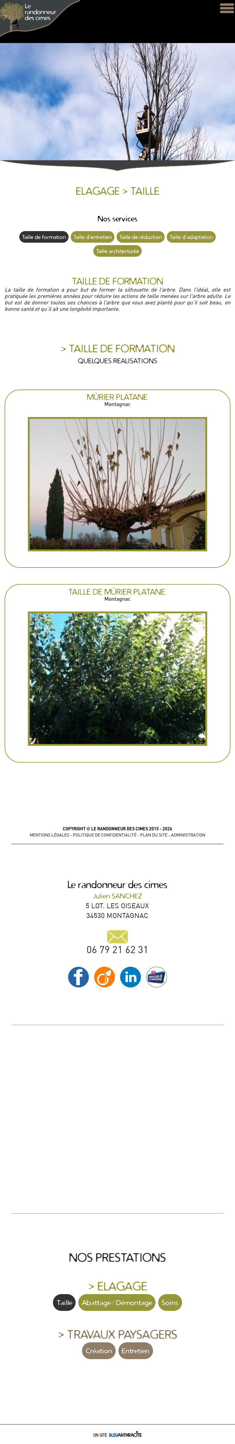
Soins (170, 1302)
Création (99, 1350)
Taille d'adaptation (191, 237)
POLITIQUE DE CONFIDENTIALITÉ (104, 835)
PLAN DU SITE (153, 835)
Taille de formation (44, 237)
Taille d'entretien (92, 237)
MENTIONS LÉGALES (49, 835)
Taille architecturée (117, 251)
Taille (64, 1302)
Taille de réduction (140, 237)
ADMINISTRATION (188, 835)
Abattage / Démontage (117, 1302)
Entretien (135, 1350)
